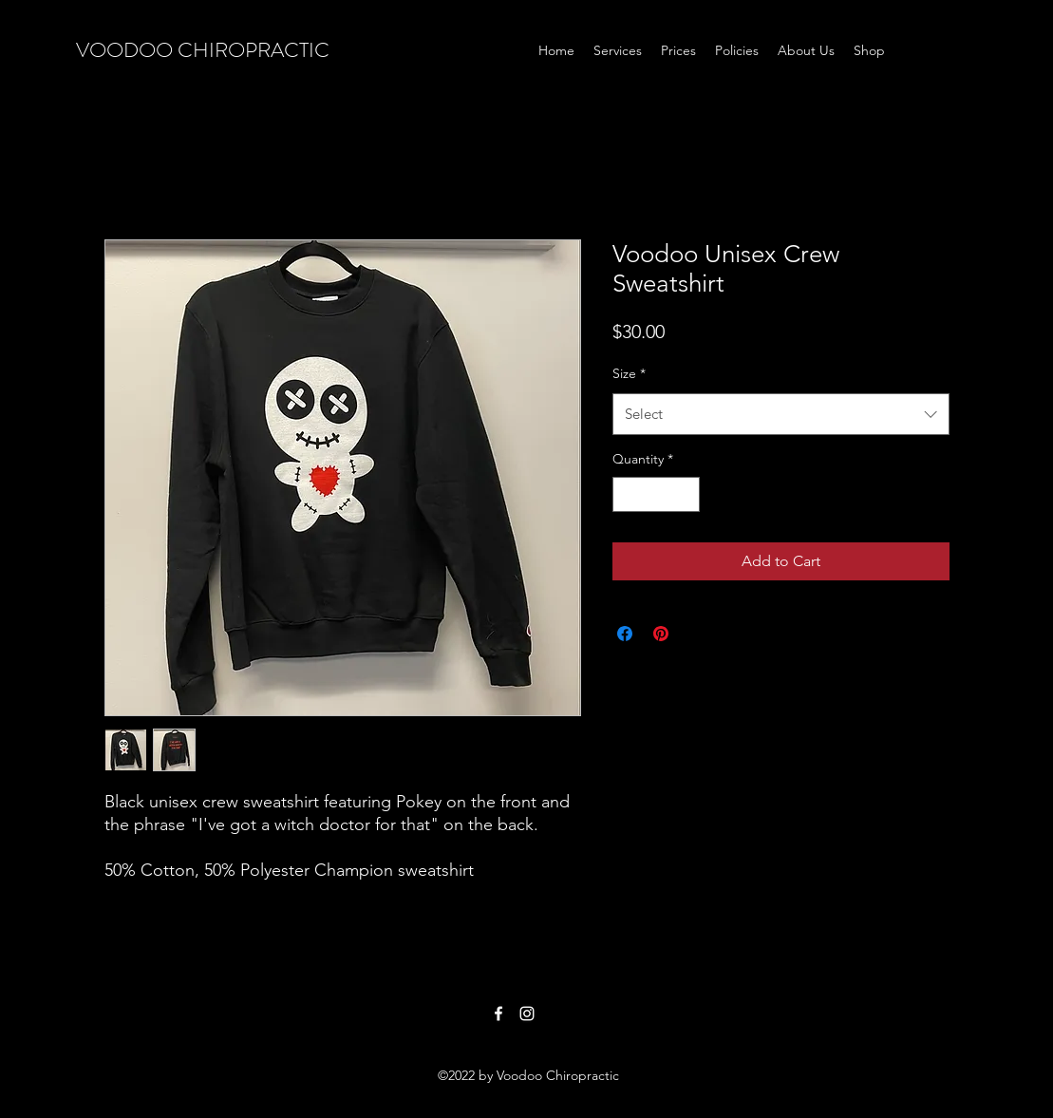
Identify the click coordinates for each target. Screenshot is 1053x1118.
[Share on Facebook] (624, 633)
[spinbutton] (656, 494)
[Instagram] (526, 1013)
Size (629, 373)
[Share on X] (697, 633)
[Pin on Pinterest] (660, 633)
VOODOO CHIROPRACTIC (202, 50)
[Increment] (685, 494)
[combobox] (781, 414)
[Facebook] (498, 1013)
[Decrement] (627, 494)
